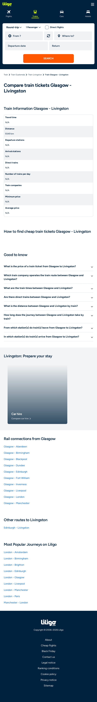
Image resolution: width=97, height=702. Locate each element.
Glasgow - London (14, 496)
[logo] (7, 4)
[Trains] (35, 13)
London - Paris (12, 596)
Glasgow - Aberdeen (15, 446)
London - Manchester (16, 589)
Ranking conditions (48, 668)
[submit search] (48, 58)
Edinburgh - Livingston (16, 527)
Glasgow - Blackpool (15, 459)
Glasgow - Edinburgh (15, 471)
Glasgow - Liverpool (15, 490)
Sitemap (48, 685)
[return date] (71, 46)
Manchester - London (16, 602)
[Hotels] (88, 13)
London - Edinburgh (15, 571)
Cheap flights (48, 645)
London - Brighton (14, 564)
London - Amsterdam (16, 552)
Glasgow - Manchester (16, 503)
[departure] (26, 36)
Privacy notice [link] (49, 679)
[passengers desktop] (33, 27)
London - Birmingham (16, 558)
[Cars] (62, 13)
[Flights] (9, 13)
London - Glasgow (14, 577)
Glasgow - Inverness (15, 484)
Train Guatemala (18, 75)
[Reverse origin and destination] (48, 35)
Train (6, 75)
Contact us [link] (48, 656)
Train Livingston (35, 75)
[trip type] (14, 27)
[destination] (75, 36)
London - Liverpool (14, 583)
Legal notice (48, 662)
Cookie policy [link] (48, 674)
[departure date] (27, 46)
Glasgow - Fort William (17, 477)
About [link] (48, 639)
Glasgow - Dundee (14, 465)
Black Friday (48, 651)
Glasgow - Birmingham (17, 452)
